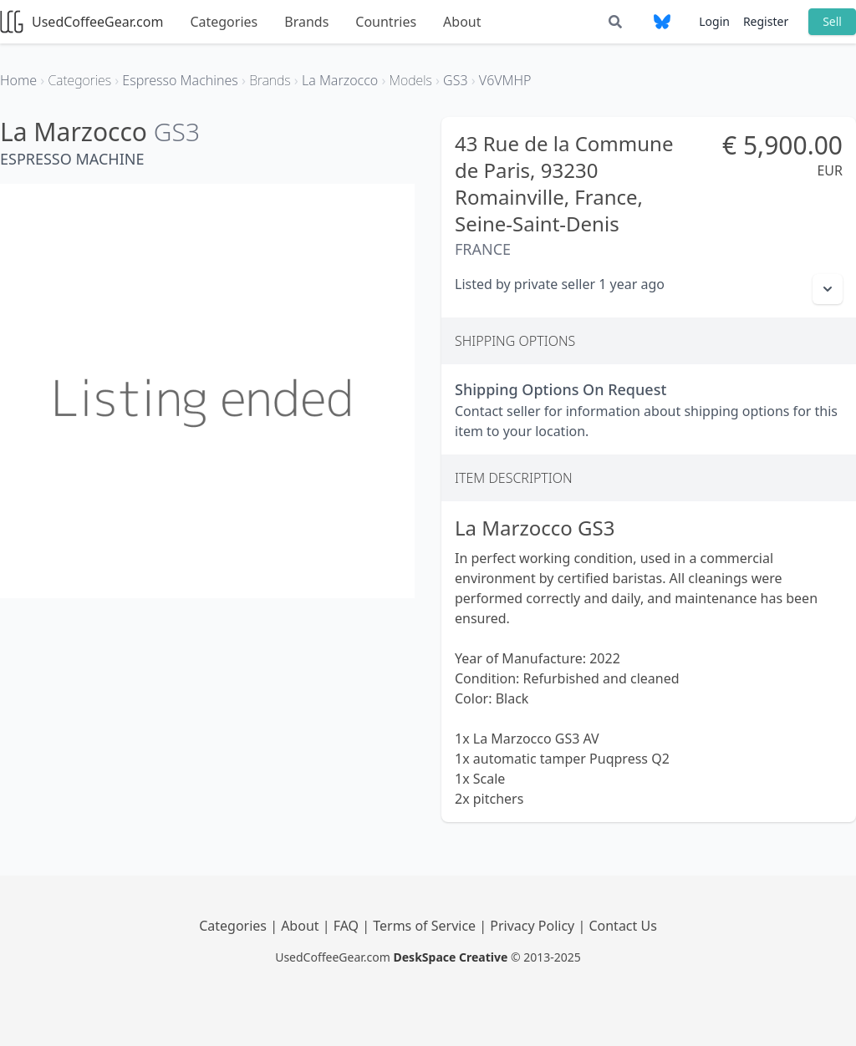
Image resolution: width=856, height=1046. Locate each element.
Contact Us (622, 926)
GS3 (177, 131)
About (462, 22)
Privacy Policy (534, 926)
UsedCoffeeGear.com (81, 21)
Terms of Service (426, 926)
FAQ (348, 926)
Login (714, 21)
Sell (832, 21)
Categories (223, 22)
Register (765, 21)
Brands (306, 22)
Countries (385, 22)
